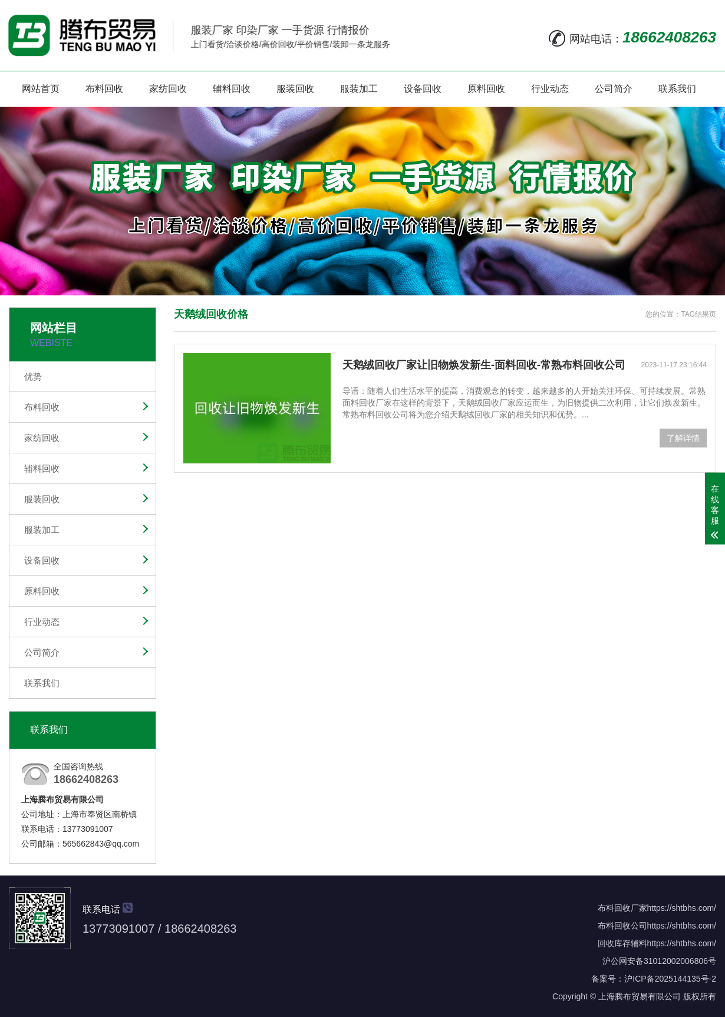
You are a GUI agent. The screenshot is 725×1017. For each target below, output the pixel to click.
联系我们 (677, 89)
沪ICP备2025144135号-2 (670, 978)
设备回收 (422, 89)
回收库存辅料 (622, 943)
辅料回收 (232, 89)
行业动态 (550, 89)
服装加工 (359, 89)
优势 (33, 376)
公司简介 (613, 89)
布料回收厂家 (622, 908)
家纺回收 (168, 89)
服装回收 (295, 89)
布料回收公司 (622, 925)
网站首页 (41, 89)
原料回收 (486, 89)
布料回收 (104, 89)
